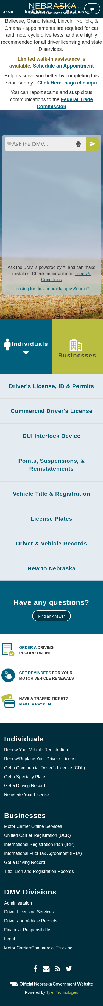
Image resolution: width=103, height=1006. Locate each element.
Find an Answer (51, 616)
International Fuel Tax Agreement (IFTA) (43, 853)
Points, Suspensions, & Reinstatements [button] (51, 464)
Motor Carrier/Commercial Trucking (38, 948)
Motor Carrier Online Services (33, 826)
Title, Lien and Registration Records (39, 871)
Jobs (80, 26)
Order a (28, 647)
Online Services (16, 26)
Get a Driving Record (24, 785)
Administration (18, 903)
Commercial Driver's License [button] (51, 411)
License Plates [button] (52, 518)
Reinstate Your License (26, 794)
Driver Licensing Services (29, 912)
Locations (44, 26)
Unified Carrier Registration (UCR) (37, 835)
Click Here (49, 83)
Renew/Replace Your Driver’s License (41, 758)
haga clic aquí (80, 83)
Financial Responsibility (27, 930)
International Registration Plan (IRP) (39, 844)
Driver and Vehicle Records (30, 921)
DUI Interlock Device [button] (51, 436)
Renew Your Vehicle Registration (36, 749)
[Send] (92, 144)
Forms (64, 26)
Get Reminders (35, 673)
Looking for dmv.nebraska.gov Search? (51, 288)
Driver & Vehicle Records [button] (51, 543)
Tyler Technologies (62, 992)
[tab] (51, 386)
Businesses (77, 349)
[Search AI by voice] (78, 144)
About (8, 12)
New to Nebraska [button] (51, 568)
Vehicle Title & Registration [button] (51, 494)
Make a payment (36, 704)
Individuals (25, 344)
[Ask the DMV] (92, 8)
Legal (9, 939)
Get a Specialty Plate (24, 777)
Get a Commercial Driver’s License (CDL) (44, 768)
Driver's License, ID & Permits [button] (51, 386)
